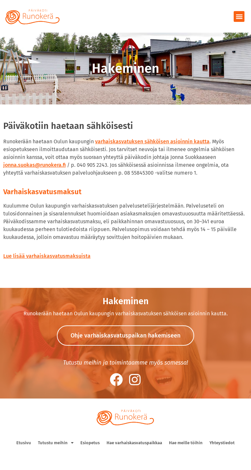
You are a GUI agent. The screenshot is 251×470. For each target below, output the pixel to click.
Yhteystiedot (222, 442)
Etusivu (23, 442)
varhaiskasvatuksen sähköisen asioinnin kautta (152, 141)
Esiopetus (90, 442)
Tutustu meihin (56, 442)
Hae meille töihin (186, 442)
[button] (239, 16)
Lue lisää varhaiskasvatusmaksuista (47, 256)
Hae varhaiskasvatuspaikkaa (134, 442)
